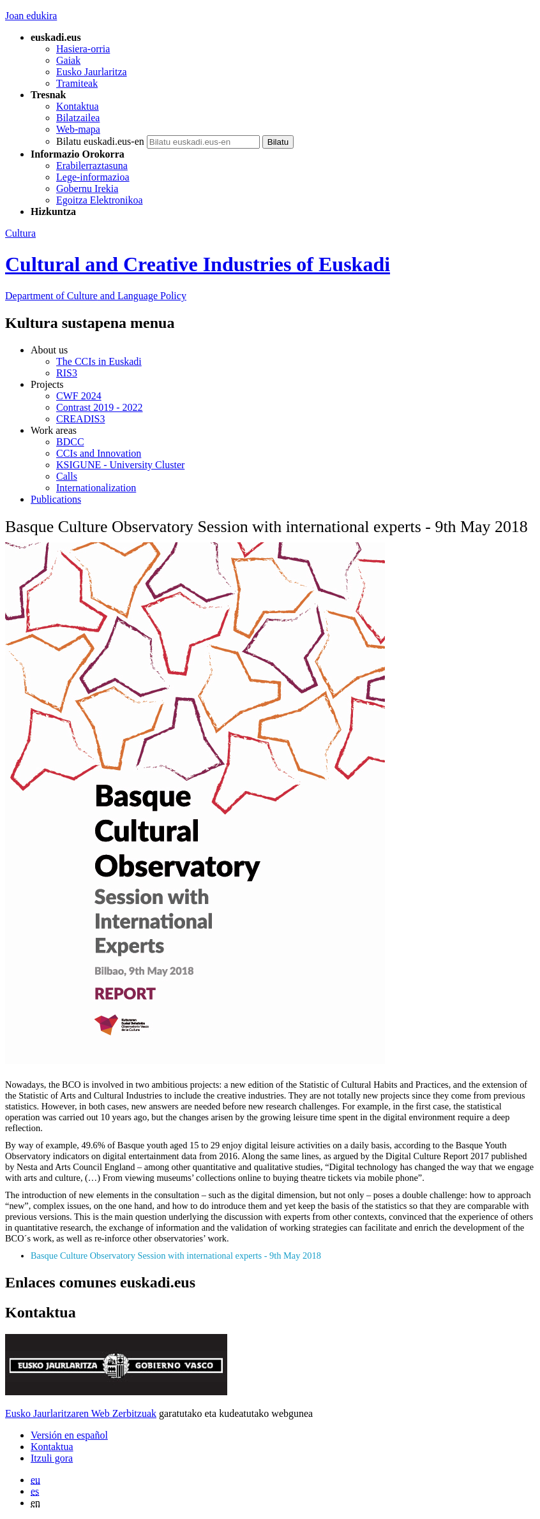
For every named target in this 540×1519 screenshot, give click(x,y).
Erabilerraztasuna (92, 165)
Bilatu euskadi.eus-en (100, 141)
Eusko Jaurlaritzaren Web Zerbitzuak (80, 1413)
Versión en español (69, 1435)
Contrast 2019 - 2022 (99, 407)
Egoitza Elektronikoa (99, 200)
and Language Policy (95, 295)
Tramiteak (77, 83)
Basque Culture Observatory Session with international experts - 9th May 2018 (176, 1255)
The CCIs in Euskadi (99, 361)
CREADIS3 (80, 418)
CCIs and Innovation (98, 453)
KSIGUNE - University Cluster (120, 464)
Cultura (20, 233)
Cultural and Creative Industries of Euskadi (197, 264)
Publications (56, 499)
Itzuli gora (52, 1458)
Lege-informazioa (93, 177)
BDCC (70, 441)
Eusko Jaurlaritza (91, 71)
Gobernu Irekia (87, 188)
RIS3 (66, 372)
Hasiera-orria (83, 48)
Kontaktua (77, 106)
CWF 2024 (78, 395)
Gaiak (68, 60)
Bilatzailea (78, 117)
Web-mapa (78, 129)
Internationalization (96, 487)
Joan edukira (31, 15)
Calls (66, 476)
